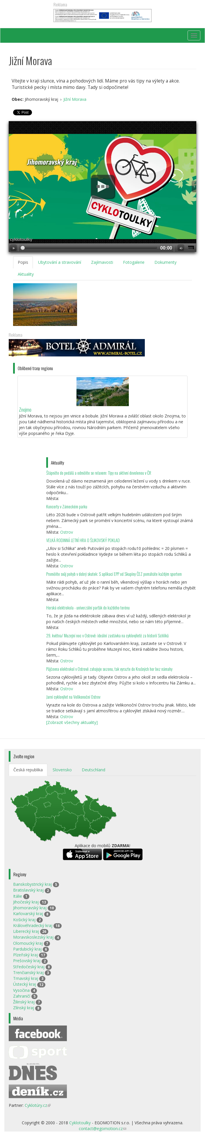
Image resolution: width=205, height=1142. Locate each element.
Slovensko (62, 769)
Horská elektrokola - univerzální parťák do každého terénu (88, 608)
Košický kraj (24, 919)
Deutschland (93, 769)
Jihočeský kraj (26, 902)
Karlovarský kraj (28, 913)
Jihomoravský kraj (30, 907)
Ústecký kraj (24, 984)
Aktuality (26, 274)
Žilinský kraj (24, 1002)
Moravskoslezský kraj (33, 937)
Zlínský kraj (23, 1007)
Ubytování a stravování (59, 262)
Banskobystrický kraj (32, 884)
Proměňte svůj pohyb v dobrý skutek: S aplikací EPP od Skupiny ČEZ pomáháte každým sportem (114, 574)
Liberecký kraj (26, 931)
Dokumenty (165, 262)
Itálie (17, 896)
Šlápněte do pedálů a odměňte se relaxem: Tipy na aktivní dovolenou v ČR (98, 473)
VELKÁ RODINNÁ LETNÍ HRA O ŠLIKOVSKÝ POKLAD (83, 540)
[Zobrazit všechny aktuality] (72, 722)
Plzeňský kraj (25, 955)
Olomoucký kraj (28, 943)
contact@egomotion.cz (102, 1128)
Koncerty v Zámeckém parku (66, 506)
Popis (23, 262)
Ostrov (66, 532)
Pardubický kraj (27, 949)
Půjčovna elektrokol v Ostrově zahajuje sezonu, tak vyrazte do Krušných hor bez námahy (109, 669)
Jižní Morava (74, 99)
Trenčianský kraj (28, 972)
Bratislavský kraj (28, 890)
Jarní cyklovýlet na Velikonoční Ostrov (73, 697)
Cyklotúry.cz (38, 1105)
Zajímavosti (102, 262)
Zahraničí (21, 996)
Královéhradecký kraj (32, 925)
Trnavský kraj (25, 978)
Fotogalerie (134, 262)
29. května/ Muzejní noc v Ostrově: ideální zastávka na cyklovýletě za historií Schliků (107, 635)
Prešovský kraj (26, 960)
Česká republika (28, 769)
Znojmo (25, 409)
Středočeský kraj (28, 966)
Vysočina (21, 990)
